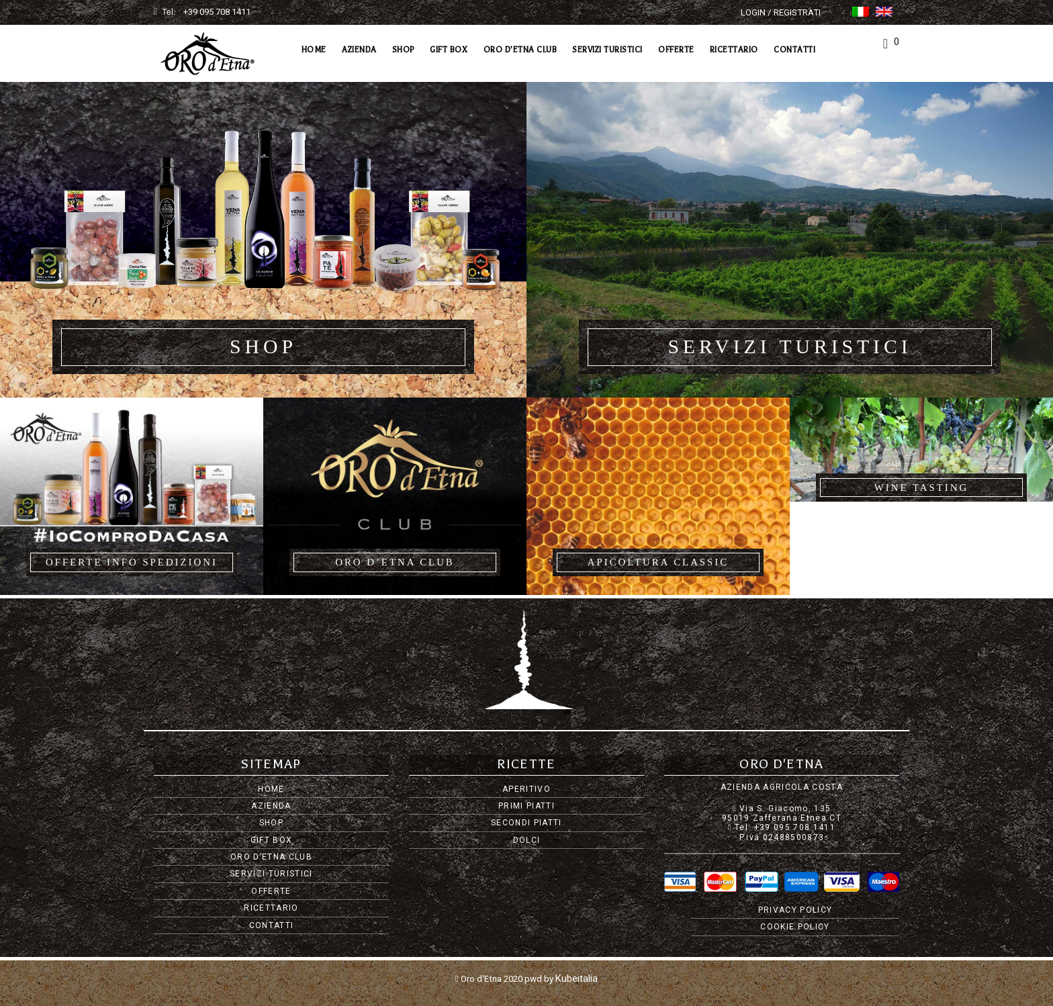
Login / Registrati (781, 12)
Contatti (794, 49)
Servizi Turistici (607, 49)
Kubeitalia (576, 977)
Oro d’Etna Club (520, 49)
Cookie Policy (794, 926)
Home (314, 49)
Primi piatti (526, 806)
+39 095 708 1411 (216, 12)
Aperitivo (526, 789)
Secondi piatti (526, 822)
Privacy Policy (795, 910)
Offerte (676, 49)
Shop (403, 49)
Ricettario (734, 49)
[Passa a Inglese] (884, 12)
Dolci (527, 840)
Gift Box (448, 49)
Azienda (359, 49)
